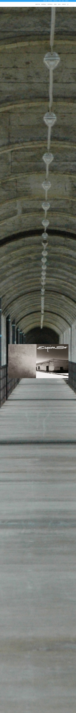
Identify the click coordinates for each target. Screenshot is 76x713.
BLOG (59, 4)
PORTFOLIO (50, 4)
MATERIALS (43, 4)
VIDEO (55, 4)
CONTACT (64, 4)
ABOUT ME (37, 4)
